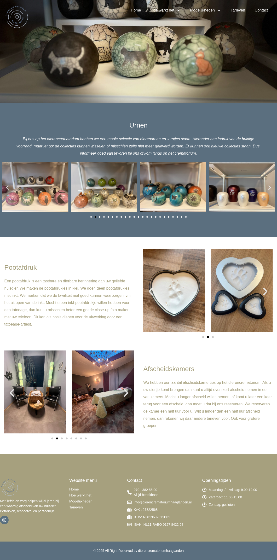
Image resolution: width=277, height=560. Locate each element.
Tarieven (238, 10)
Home (136, 10)
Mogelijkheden (205, 10)
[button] (7, 188)
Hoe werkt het (165, 10)
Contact (261, 10)
